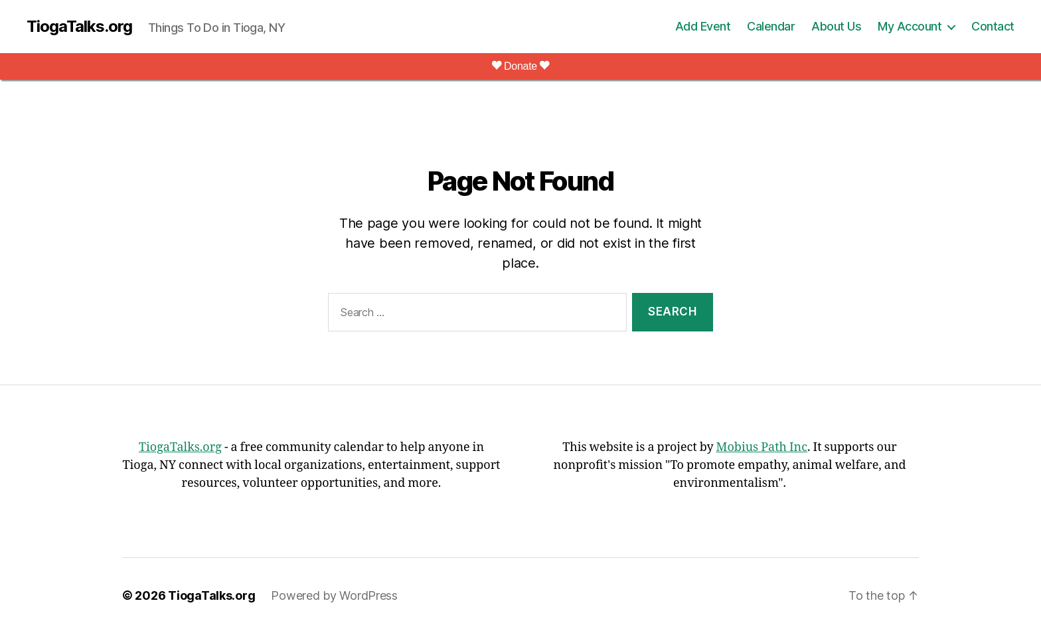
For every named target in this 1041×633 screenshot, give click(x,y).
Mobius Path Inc (761, 447)
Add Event (703, 26)
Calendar (771, 26)
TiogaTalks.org (79, 27)
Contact (992, 26)
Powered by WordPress (334, 595)
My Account (909, 26)
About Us (836, 26)
